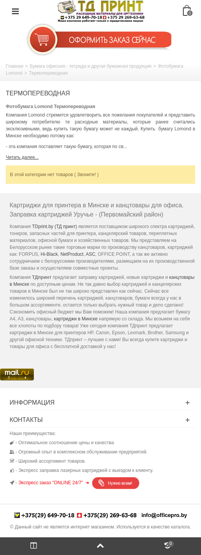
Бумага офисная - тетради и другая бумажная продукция (90, 66)
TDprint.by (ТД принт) (54, 226)
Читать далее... (22, 157)
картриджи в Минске (76, 319)
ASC (90, 254)
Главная (14, 66)
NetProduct (71, 254)
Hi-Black (49, 254)
